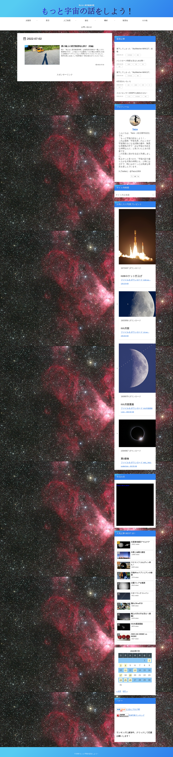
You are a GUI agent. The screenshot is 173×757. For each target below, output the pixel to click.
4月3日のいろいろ (124, 81)
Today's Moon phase (122, 485)
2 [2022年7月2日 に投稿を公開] (149, 660)
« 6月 (118, 691)
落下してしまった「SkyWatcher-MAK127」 (134, 72)
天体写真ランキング (136, 715)
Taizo (135, 129)
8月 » (125, 691)
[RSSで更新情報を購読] (138, 176)
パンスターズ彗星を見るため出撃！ (131, 61)
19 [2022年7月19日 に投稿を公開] (130, 675)
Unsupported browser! (135, 506)
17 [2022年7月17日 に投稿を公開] (121, 675)
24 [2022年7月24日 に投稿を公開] (121, 680)
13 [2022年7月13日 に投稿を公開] (135, 670)
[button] (153, 195)
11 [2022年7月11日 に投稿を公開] (125, 670)
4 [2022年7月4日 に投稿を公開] (125, 665)
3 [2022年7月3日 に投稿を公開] (120, 665)
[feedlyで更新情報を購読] (135, 176)
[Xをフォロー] (131, 176)
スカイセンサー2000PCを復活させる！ (132, 93)
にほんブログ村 (133, 709)
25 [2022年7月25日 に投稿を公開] (125, 680)
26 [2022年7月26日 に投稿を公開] (130, 680)
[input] (135, 195)
